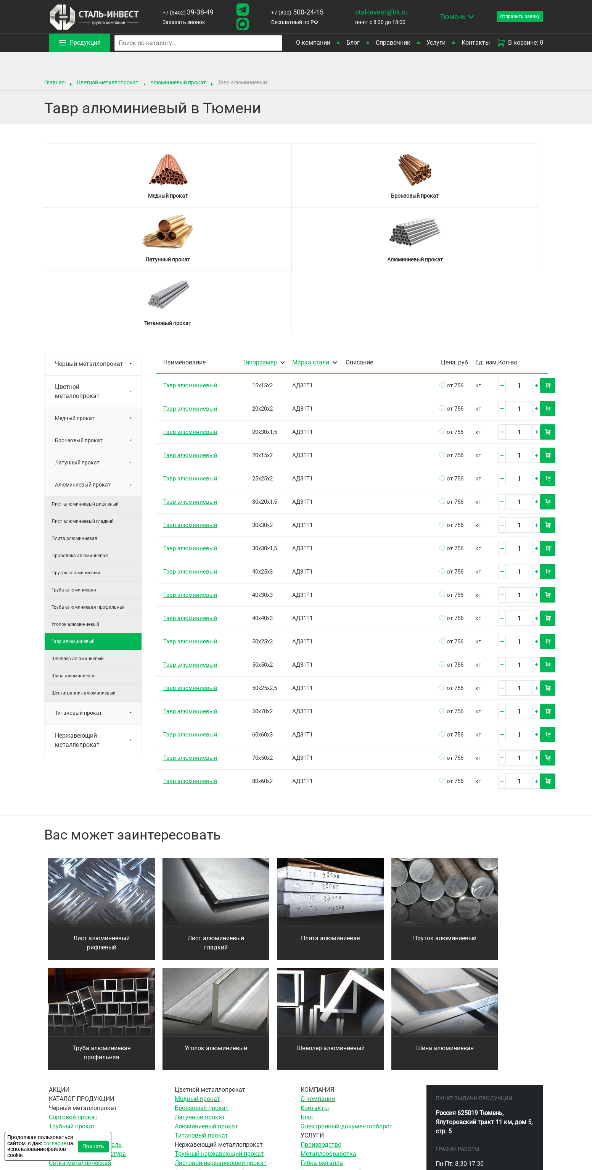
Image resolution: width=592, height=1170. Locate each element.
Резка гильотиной (326, 1072)
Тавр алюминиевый (73, 514)
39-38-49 (185, 12)
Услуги (436, 42)
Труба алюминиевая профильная (88, 479)
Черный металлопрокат (89, 236)
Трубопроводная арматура (87, 1026)
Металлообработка (328, 1026)
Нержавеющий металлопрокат (77, 612)
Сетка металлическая (80, 1035)
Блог (353, 42)
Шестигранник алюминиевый (83, 565)
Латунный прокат (77, 335)
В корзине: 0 (520, 42)
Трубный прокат (72, 998)
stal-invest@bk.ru (370, 12)
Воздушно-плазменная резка (342, 1090)
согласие (54, 1143)
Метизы (60, 1044)
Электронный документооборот (347, 998)
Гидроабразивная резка (335, 1099)
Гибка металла (322, 1035)
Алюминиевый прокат (178, 82)
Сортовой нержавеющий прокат (220, 1044)
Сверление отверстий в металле (346, 1044)
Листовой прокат (73, 1008)
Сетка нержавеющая (204, 1053)
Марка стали (310, 235)
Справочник (393, 42)
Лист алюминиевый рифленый (85, 376)
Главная (54, 82)
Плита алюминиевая (74, 411)
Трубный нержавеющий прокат (219, 1026)
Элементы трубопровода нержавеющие (231, 1063)
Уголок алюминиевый (75, 497)
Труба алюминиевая (73, 462)
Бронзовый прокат (79, 313)
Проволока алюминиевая (79, 428)
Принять (93, 1146)
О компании (313, 42)
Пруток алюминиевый (75, 445)
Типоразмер (259, 235)
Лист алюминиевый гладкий (82, 393)
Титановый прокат (78, 585)
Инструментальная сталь (85, 1017)
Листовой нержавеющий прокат (221, 1035)
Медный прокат (75, 291)
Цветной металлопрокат (107, 82)
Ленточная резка (325, 1063)
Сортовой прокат (73, 989)
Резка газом (318, 1081)
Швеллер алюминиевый (77, 531)
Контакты (476, 42)
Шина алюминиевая (73, 548)
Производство (321, 1017)
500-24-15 (289, 12)
